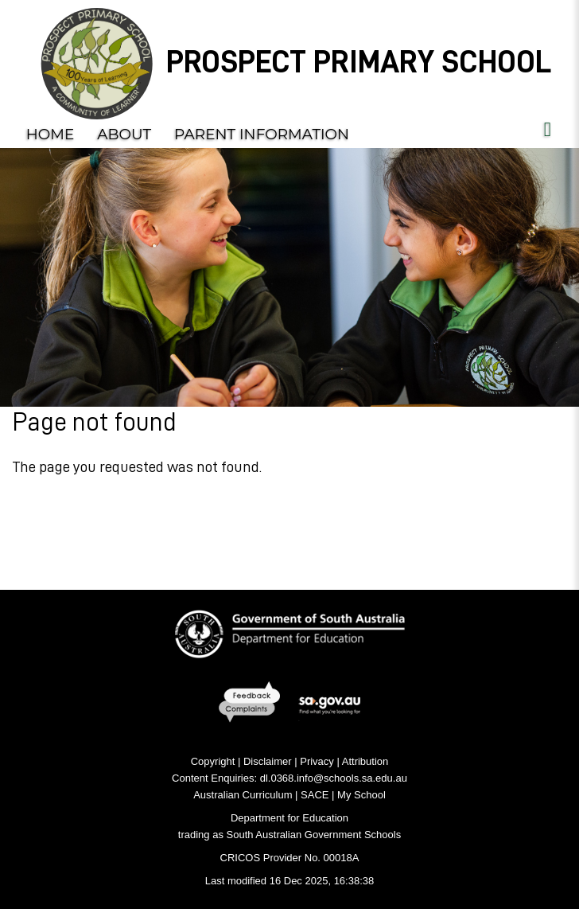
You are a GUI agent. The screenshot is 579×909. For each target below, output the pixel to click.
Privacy (317, 761)
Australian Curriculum (242, 795)
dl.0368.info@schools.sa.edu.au (333, 778)
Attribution (365, 761)
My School (361, 795)
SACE (314, 795)
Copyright (213, 761)
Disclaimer (267, 761)
